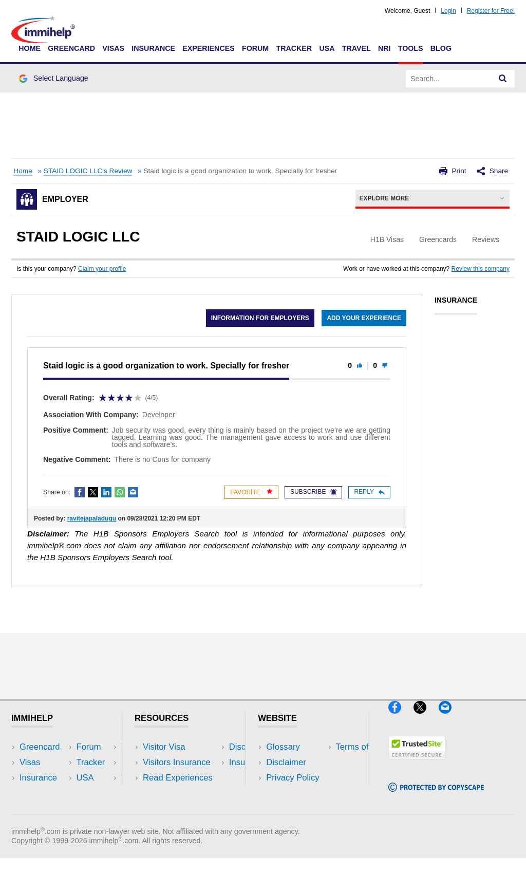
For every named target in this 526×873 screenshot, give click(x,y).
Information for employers (260, 318)
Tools (410, 48)
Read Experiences (178, 778)
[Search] (503, 78)
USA (326, 48)
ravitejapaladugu (91, 518)
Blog (441, 48)
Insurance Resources (183, 809)
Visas (113, 48)
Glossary (283, 747)
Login (448, 10)
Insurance (153, 48)
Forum (255, 48)
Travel (356, 48)
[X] (426, 717)
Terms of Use (291, 793)
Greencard (71, 48)
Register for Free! (491, 10)
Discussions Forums (181, 793)
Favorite (251, 492)
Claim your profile (102, 268)
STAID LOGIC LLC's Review (88, 171)
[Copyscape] (436, 796)
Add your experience (364, 318)
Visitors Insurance (177, 762)
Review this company (481, 268)
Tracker (294, 48)
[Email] (450, 717)
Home (29, 48)
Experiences (208, 48)
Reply (369, 491)
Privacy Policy (292, 778)
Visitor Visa (164, 747)
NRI (384, 48)
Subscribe (313, 491)
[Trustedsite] (416, 763)
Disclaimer (286, 762)
